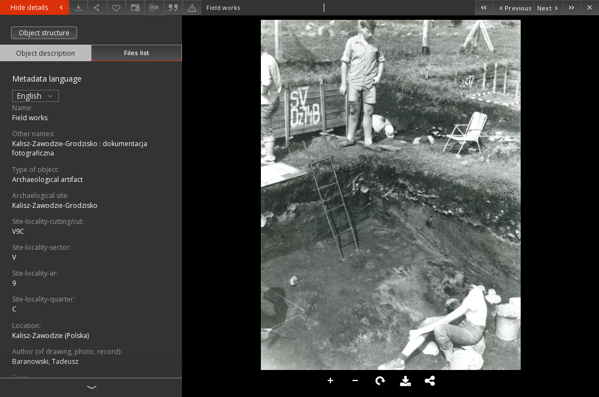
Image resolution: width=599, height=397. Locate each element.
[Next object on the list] (548, 7)
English (36, 95)
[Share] (97, 7)
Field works (29, 117)
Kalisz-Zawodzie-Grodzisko (55, 205)
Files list (136, 53)
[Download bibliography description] (154, 7)
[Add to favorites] (116, 7)
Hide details (38, 7)
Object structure (44, 32)
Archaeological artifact (47, 179)
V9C (18, 231)
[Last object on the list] (572, 7)
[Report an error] (192, 7)
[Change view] (135, 7)
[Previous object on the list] (513, 7)
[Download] (78, 7)
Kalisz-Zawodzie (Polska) (50, 335)
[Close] (590, 7)
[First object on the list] (484, 7)
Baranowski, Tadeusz (45, 361)
